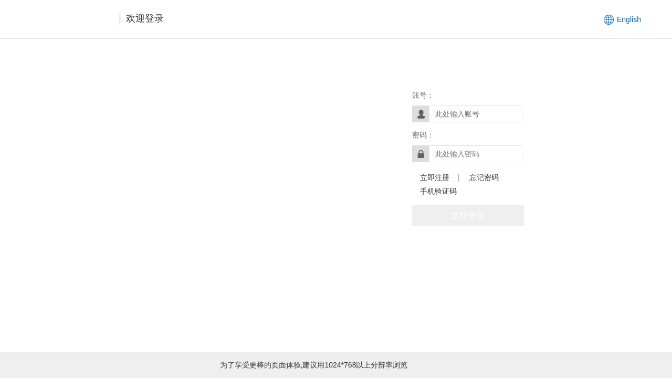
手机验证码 (438, 191)
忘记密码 (484, 177)
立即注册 (434, 177)
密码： (423, 135)
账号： (423, 95)
